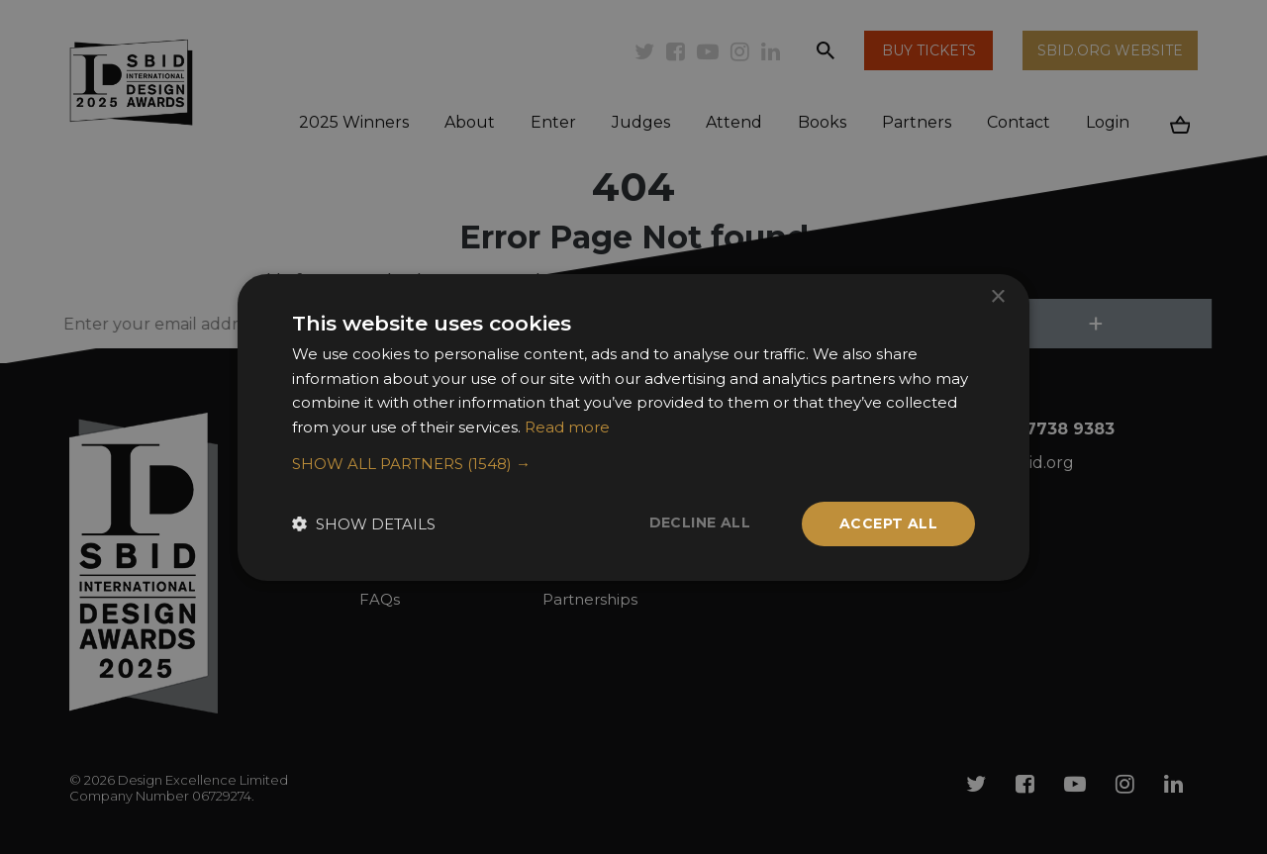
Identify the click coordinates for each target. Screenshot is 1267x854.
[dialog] (633, 427)
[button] (633, 464)
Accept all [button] (888, 523)
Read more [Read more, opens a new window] (567, 427)
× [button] (997, 296)
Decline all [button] (699, 522)
